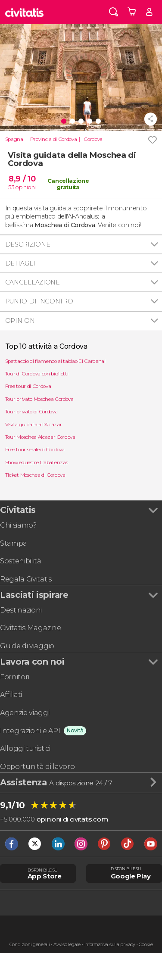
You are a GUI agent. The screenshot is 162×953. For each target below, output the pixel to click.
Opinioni (21, 321)
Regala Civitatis (26, 579)
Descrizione (27, 244)
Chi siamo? (18, 525)
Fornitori (14, 677)
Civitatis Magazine (30, 628)
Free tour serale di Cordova (35, 450)
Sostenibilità (20, 561)
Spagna (14, 139)
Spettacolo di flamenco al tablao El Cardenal (55, 361)
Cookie (146, 944)
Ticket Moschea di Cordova (35, 475)
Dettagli (20, 263)
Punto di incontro (39, 301)
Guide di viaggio (27, 646)
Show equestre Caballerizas (36, 462)
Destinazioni (21, 610)
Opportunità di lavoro (37, 766)
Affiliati (11, 695)
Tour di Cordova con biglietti (37, 374)
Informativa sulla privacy (109, 944)
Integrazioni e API (30, 731)
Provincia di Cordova (53, 139)
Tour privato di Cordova (31, 412)
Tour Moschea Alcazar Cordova (40, 437)
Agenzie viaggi (25, 713)
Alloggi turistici (25, 748)
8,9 (22, 178)
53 (11, 187)
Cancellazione (32, 282)
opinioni (25, 187)
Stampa (13, 543)
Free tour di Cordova (28, 386)
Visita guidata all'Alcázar (33, 425)
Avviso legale (67, 944)
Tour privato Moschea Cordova (39, 399)
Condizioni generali (29, 944)
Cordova (93, 139)
